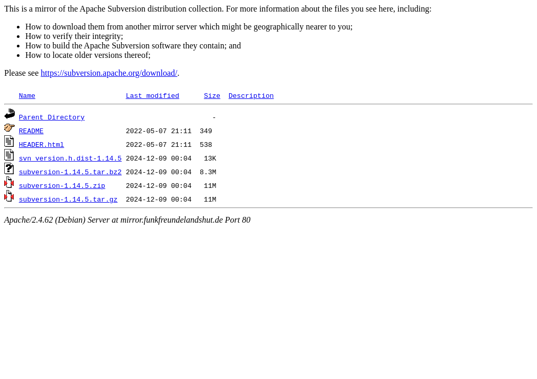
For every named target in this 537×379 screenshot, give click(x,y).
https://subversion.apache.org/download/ (109, 72)
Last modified (152, 95)
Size (212, 95)
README (31, 130)
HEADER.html (41, 144)
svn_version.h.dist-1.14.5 (70, 158)
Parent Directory (52, 117)
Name (27, 95)
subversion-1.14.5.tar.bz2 (70, 171)
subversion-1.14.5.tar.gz (68, 199)
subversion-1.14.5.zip (62, 185)
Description (251, 95)
